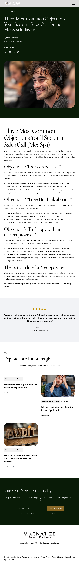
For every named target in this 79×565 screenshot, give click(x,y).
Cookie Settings (70, 557)
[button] (73, 3)
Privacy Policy (45, 557)
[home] (12, 3)
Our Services (44, 543)
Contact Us (24, 543)
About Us (34, 543)
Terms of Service (57, 557)
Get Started (55, 543)
